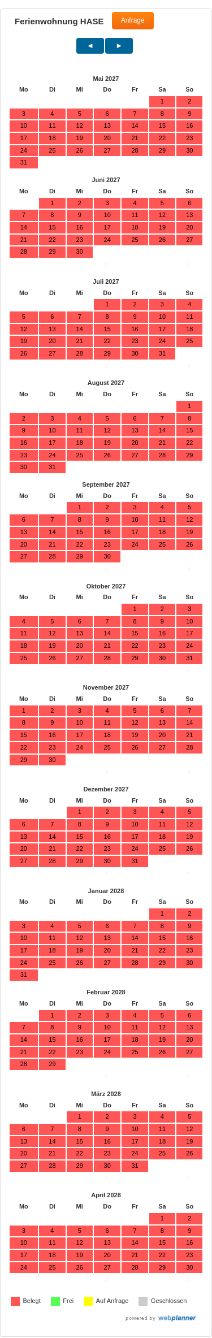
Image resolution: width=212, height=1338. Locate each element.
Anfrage (133, 20)
